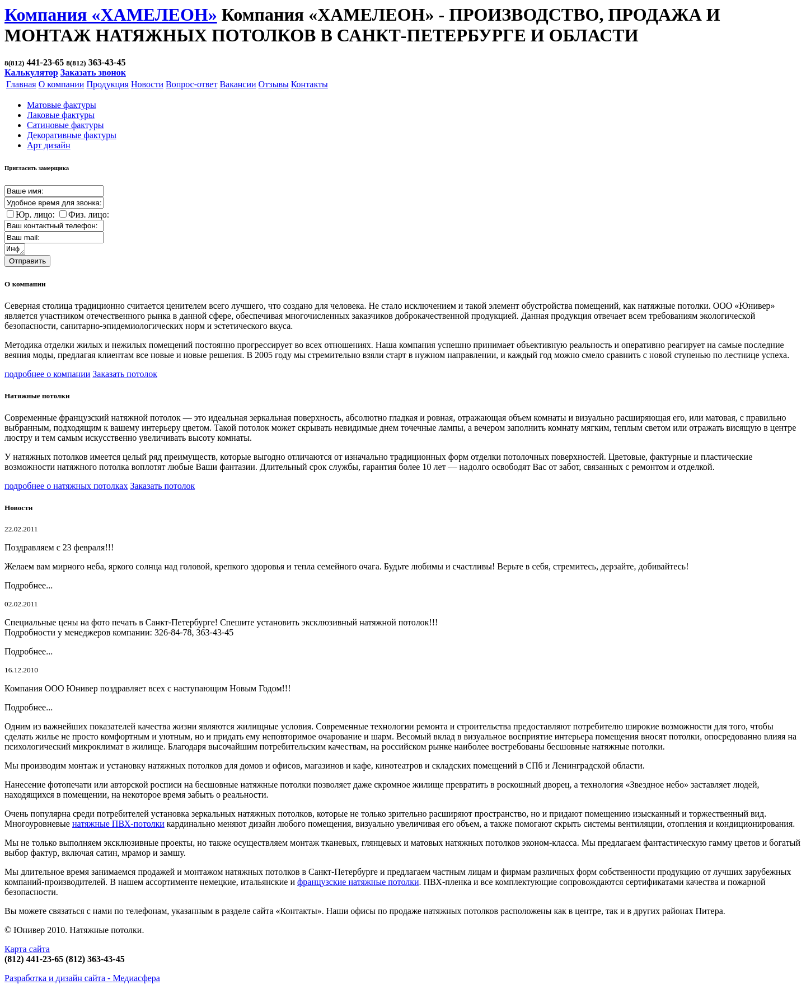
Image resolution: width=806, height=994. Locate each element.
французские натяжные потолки (358, 883)
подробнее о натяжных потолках (66, 487)
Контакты (309, 84)
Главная (21, 84)
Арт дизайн (49, 145)
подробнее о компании (47, 375)
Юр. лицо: (35, 214)
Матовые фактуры (61, 105)
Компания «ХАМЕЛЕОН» (110, 14)
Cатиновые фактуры (65, 125)
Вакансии (237, 84)
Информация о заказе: (15, 250)
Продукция (107, 84)
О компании (62, 84)
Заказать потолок (124, 375)
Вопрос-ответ (191, 84)
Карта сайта (27, 950)
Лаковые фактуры (61, 115)
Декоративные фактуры (71, 135)
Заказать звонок (93, 72)
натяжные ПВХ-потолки (118, 825)
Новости (147, 84)
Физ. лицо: (88, 214)
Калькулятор (31, 72)
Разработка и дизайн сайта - (82, 979)
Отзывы (274, 84)
